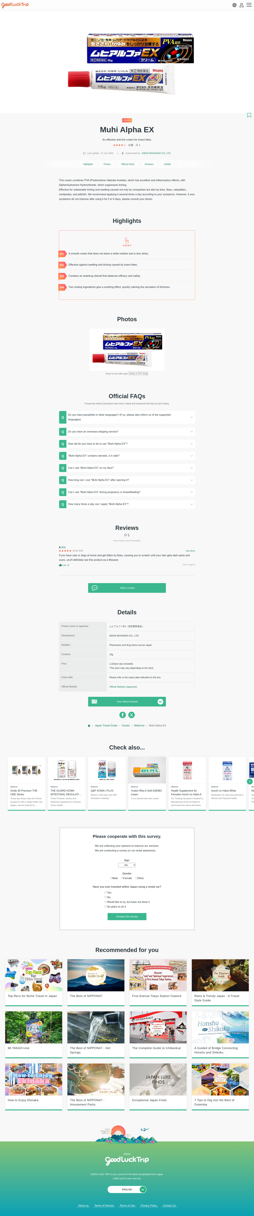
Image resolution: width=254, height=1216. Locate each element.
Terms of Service (104, 1205)
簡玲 (63, 547)
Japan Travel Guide (106, 725)
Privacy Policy (149, 1205)
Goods (126, 725)
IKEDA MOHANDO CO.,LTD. (156, 153)
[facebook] (122, 715)
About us (83, 1205)
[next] (250, 781)
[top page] (89, 725)
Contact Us (169, 1205)
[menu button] (249, 5)
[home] (15, 5)
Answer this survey (127, 916)
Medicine (139, 725)
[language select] (234, 5)
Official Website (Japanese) (123, 686)
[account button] (242, 5)
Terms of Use (127, 1205)
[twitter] (131, 715)
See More (190, 551)
